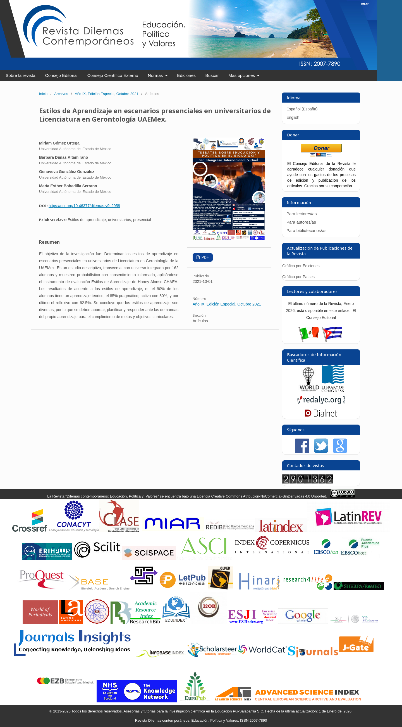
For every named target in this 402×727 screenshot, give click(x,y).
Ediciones (186, 75)
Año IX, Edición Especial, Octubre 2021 (106, 94)
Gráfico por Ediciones (301, 266)
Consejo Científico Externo (112, 75)
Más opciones (242, 75)
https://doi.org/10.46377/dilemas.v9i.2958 (84, 205)
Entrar (363, 4)
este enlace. (340, 310)
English (292, 117)
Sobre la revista (20, 75)
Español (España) (301, 109)
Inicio (43, 94)
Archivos (61, 94)
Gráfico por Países (299, 276)
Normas (156, 75)
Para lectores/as (301, 213)
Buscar (212, 75)
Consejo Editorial (61, 75)
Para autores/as (301, 222)
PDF (204, 257)
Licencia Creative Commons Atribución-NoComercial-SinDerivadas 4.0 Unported (261, 496)
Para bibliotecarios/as (306, 230)
